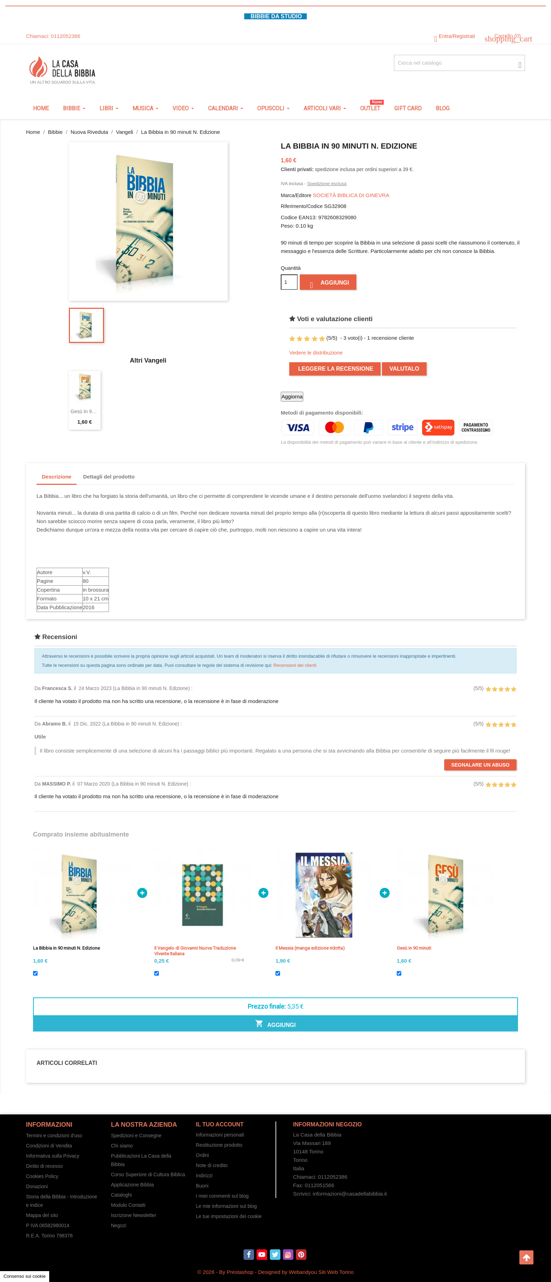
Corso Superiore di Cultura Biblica (148, 1174)
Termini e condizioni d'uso (54, 1135)
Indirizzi (204, 1175)
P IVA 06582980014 (47, 1225)
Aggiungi (328, 284)
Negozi (119, 1225)
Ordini (202, 1155)
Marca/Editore (296, 195)
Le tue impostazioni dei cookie (229, 1216)
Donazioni (37, 1186)
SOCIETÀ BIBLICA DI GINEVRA (351, 195)
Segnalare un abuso (480, 765)
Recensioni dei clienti (294, 665)
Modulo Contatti (128, 1205)
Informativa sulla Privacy (52, 1156)
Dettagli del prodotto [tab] (109, 477)
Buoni (202, 1186)
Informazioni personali (220, 1135)
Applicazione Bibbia (132, 1184)
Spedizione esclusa (326, 183)
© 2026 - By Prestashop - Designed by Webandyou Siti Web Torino (275, 1272)
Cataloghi (121, 1195)
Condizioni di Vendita (49, 1145)
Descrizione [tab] (56, 477)
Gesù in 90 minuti (85, 411)
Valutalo (404, 369)
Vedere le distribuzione (316, 353)
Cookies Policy (42, 1176)
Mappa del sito (42, 1215)
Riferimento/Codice (302, 206)
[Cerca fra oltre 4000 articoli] (459, 63)
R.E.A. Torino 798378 (49, 1235)
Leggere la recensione (335, 369)
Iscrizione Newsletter (133, 1215)
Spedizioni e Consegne (136, 1135)
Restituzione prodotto (219, 1145)
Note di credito (211, 1165)
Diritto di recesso (44, 1166)
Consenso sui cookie (25, 1276)
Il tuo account (220, 1124)
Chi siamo (122, 1145)
